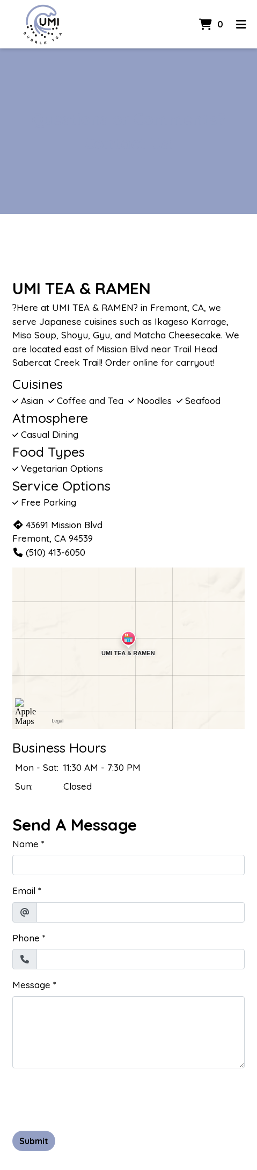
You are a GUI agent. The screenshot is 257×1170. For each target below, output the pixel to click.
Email (23, 890)
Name (25, 843)
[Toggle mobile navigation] (241, 24)
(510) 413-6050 (48, 552)
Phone (26, 938)
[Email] (140, 912)
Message (31, 984)
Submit (33, 1141)
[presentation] (93, 1098)
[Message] (128, 1032)
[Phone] (140, 959)
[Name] (128, 865)
